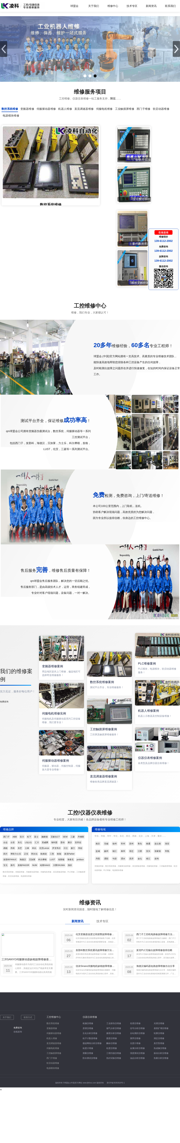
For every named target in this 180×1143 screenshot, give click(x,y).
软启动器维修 (52, 982)
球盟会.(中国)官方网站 (73, 1002)
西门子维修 (51, 977)
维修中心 (112, 5)
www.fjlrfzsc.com (89, 1002)
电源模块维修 (52, 987)
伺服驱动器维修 (53, 952)
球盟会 (74, 5)
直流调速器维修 (53, 962)
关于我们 (93, 5)
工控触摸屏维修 (53, 972)
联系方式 (28, 936)
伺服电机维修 (52, 967)
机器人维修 (51, 957)
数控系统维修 (52, 942)
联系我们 (170, 5)
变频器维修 (51, 947)
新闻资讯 (151, 5)
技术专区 (132, 5)
